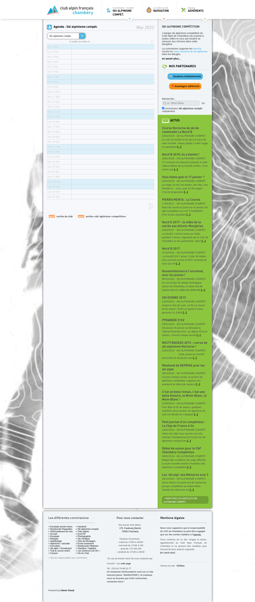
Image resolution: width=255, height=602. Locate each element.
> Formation (54, 546)
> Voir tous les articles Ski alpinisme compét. (180, 500)
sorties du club (61, 216)
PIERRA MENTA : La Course (181, 199)
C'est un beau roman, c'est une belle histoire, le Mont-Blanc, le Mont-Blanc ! (184, 395)
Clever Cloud (67, 590)
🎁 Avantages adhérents (185, 86)
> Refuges (53, 538)
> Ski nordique (83, 538)
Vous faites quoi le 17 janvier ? (183, 177)
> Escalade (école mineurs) (61, 526)
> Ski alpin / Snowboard (60, 548)
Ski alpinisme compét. (60, 35)
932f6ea (180, 565)
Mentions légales (172, 518)
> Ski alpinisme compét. (87, 529)
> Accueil (52, 534)
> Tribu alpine (82, 531)
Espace (195, 9)
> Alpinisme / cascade (59, 543)
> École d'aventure (85, 543)
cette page (126, 563)
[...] (179, 147)
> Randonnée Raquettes (60, 529)
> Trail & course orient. (59, 550)
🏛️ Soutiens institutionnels (185, 76)
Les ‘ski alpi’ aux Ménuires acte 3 (185, 474)
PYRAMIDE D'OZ (173, 320)
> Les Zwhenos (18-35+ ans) (90, 550)
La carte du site (160, 9)
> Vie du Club (82, 553)
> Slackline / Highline (86, 548)
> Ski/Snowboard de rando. (61, 531)
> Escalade (53, 536)
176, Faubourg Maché (130, 528)
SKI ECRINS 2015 (174, 297)
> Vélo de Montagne (86, 541)
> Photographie (83, 536)
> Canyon (53, 553)
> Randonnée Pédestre (87, 546)
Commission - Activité (123, 11)
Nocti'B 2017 (171, 248)
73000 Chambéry (130, 531)
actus (175, 120)
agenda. (197, 534)
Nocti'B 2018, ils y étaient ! (180, 154)
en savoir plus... (171, 58)
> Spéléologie (55, 541)
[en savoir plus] (167, 552)
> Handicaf (81, 526)
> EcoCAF (81, 534)
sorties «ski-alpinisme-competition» (102, 216)
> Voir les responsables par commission (67, 557)
